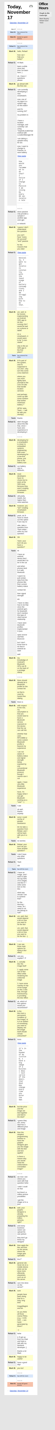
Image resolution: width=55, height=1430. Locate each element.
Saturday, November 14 (19, 23)
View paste (21, 156)
